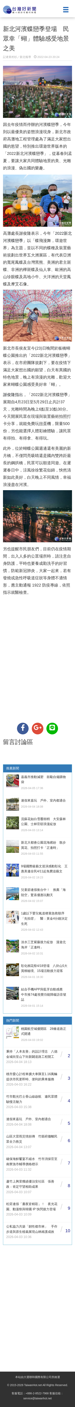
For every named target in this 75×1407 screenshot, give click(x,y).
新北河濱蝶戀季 (30, 153)
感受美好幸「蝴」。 (45, 384)
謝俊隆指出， (15, 394)
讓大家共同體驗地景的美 (37, 161)
